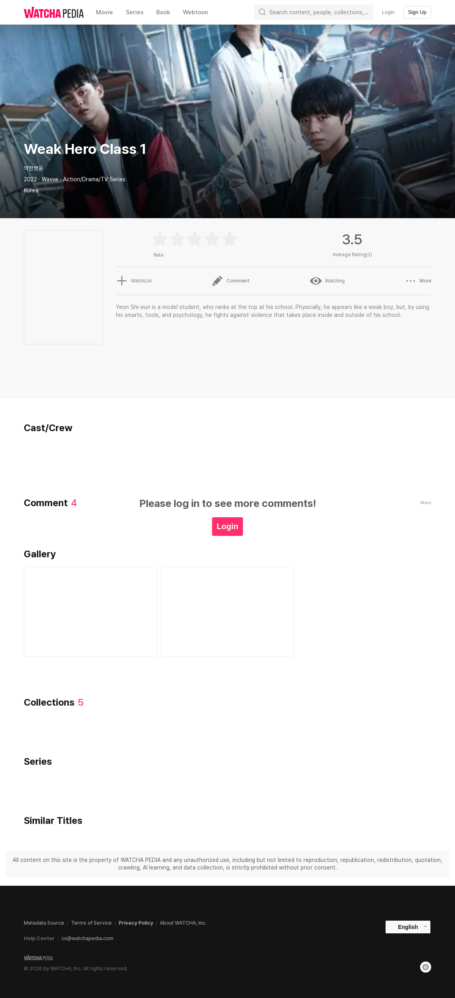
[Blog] (425, 967)
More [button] (418, 281)
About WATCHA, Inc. (183, 923)
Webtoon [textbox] (195, 12)
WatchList (134, 281)
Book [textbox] (163, 12)
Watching (327, 281)
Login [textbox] (388, 12)
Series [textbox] (135, 12)
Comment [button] (230, 281)
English (408, 927)
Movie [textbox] (104, 12)
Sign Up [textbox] (417, 12)
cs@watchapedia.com (87, 938)
